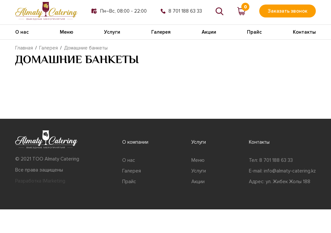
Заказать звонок (287, 11)
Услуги (112, 32)
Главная (24, 48)
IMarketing (54, 181)
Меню (66, 32)
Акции (209, 32)
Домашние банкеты (86, 48)
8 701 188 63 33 (181, 11)
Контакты (304, 32)
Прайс (254, 32)
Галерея (161, 32)
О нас (22, 32)
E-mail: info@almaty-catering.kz (282, 171)
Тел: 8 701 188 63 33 (271, 160)
